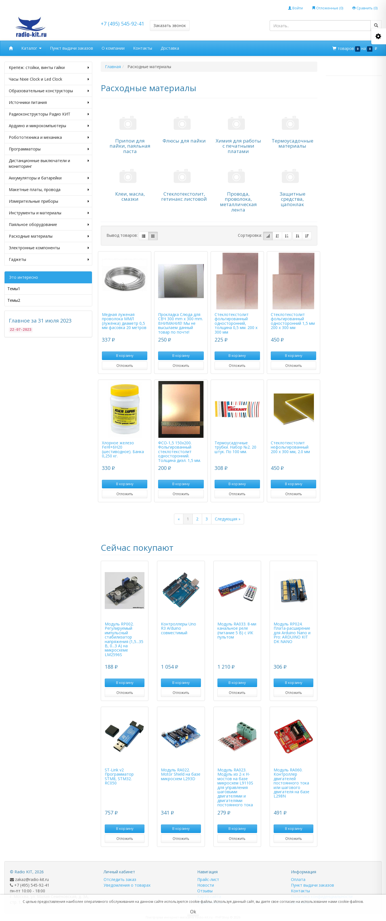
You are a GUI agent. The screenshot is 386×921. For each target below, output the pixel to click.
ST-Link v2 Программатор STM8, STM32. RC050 (119, 776)
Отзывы (205, 890)
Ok (193, 912)
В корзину (124, 355)
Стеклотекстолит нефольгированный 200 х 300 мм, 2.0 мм (290, 447)
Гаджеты (49, 259)
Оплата (298, 879)
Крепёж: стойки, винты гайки (49, 67)
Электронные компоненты (49, 248)
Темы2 (13, 300)
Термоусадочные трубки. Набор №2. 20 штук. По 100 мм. (235, 447)
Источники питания (49, 102)
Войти (295, 8)
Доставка (170, 48)
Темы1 (13, 288)
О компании (113, 48)
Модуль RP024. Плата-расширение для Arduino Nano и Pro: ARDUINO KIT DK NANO (292, 632)
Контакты (142, 48)
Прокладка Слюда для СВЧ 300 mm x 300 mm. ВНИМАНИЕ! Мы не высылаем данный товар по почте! (180, 323)
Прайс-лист (208, 879)
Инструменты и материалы (49, 213)
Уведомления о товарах (127, 885)
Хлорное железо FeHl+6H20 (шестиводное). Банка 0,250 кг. (123, 449)
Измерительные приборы (49, 201)
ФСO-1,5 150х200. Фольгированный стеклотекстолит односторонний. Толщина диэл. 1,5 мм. (179, 451)
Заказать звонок (170, 25)
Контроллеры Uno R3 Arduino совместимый (178, 628)
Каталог (31, 48)
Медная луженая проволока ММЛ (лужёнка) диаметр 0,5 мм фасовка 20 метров (124, 321)
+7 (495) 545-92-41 (122, 23)
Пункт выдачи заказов (71, 48)
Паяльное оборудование (49, 224)
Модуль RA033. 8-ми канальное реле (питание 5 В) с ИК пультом (236, 630)
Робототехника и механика (49, 137)
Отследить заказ (120, 879)
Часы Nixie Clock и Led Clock (49, 79)
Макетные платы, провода (49, 189)
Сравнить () (364, 8)
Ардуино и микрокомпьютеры (49, 126)
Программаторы (49, 149)
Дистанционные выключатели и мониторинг (49, 163)
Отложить (124, 365)
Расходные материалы (49, 236)
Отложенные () (327, 8)
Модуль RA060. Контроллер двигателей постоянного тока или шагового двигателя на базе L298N (291, 783)
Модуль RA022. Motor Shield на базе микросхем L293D (180, 774)
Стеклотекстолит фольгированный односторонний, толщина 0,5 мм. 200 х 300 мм (236, 323)
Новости (205, 885)
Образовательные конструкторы (49, 91)
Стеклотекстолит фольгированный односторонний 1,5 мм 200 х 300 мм (293, 321)
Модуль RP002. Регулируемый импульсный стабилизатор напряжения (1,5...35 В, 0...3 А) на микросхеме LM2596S (124, 639)
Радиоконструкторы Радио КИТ (49, 114)
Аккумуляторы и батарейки (49, 178)
